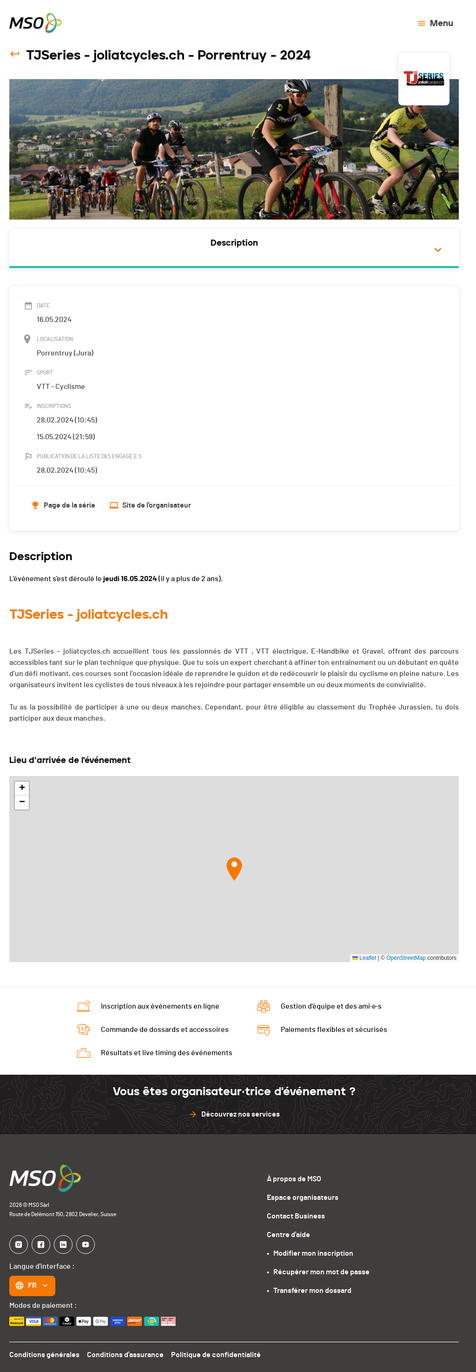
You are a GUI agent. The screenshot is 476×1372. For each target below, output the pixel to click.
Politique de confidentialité (216, 1355)
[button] (234, 869)
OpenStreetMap (406, 958)
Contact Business (296, 1216)
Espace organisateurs (302, 1197)
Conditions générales (44, 1355)
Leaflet (364, 958)
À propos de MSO (294, 1179)
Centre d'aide (288, 1234)
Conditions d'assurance (125, 1355)
